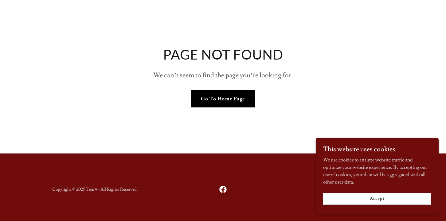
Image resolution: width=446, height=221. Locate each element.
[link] (223, 189)
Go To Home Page (223, 99)
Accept (377, 198)
